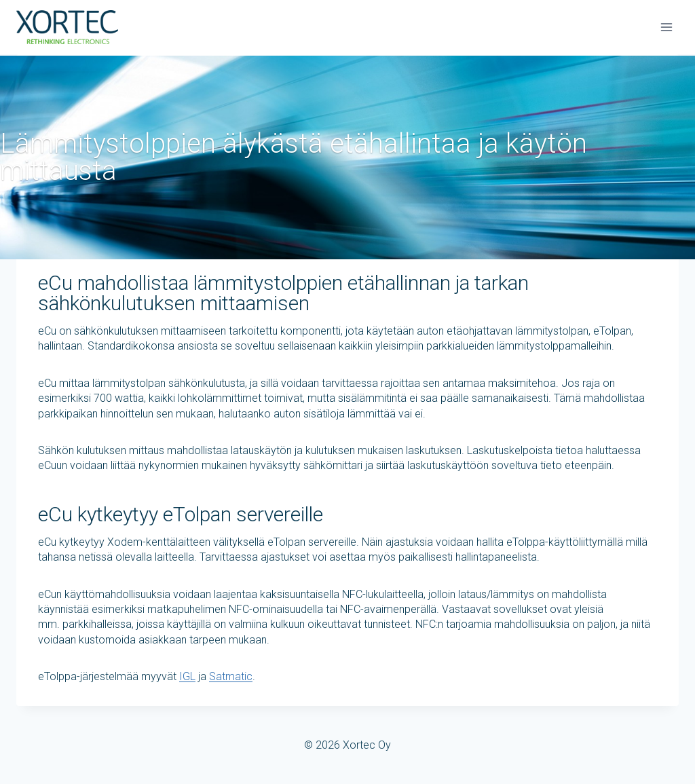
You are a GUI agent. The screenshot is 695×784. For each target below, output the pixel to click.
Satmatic (230, 676)
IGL (187, 676)
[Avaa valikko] (666, 26)
